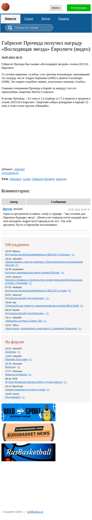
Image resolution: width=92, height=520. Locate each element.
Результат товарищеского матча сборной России (32, 272)
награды (61, 179)
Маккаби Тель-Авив (16, 359)
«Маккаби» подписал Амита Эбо (23, 320)
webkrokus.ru (35, 511)
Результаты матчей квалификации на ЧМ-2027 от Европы (37, 254)
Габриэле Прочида (43, 179)
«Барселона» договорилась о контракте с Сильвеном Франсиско (41, 328)
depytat (7, 209)
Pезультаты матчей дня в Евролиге (25, 297)
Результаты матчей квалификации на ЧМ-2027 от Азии (36, 290)
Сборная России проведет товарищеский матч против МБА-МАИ (42, 305)
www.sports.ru (10, 173)
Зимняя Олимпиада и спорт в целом (25, 389)
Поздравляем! (13, 396)
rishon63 (19, 169)
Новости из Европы (16, 374)
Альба (27, 179)
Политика (10, 351)
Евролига (16, 179)
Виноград (10, 366)
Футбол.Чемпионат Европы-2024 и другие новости (34, 381)
